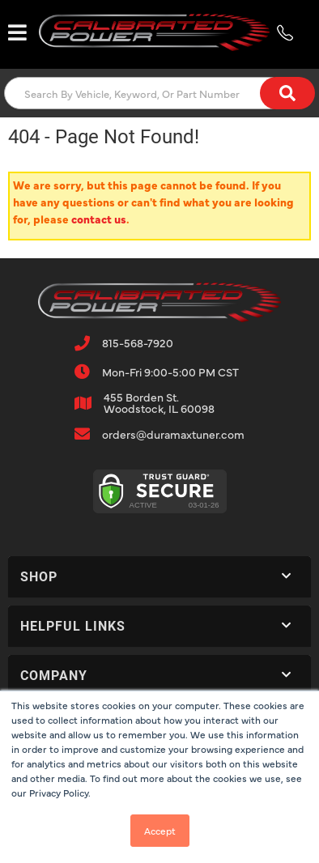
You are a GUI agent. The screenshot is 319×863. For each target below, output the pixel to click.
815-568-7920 (137, 342)
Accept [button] (160, 830)
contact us (98, 218)
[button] (159, 93)
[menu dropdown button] (17, 32)
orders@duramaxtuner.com (173, 434)
